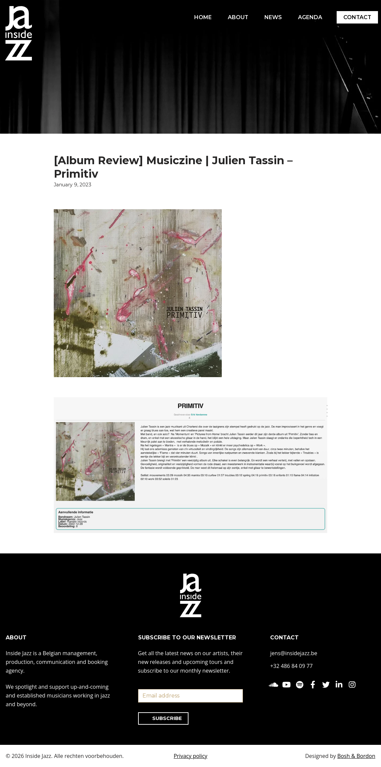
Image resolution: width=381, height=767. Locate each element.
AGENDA (309, 17)
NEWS (272, 17)
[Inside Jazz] (18, 33)
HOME (202, 17)
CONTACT (357, 17)
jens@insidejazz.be (293, 653)
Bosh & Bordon (356, 756)
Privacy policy (190, 756)
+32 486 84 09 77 (291, 666)
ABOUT (237, 17)
